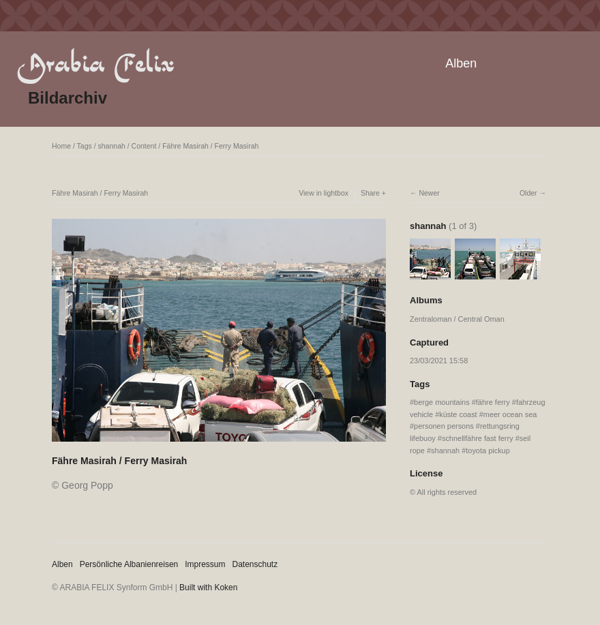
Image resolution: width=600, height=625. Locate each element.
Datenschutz (255, 564)
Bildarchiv (67, 98)
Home (61, 146)
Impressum (205, 564)
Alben (461, 63)
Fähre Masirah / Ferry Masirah (210, 146)
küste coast (458, 414)
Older (528, 193)
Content (144, 146)
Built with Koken (208, 587)
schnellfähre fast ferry (477, 438)
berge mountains (442, 402)
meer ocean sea (510, 414)
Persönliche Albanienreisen (129, 564)
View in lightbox (323, 193)
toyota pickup (488, 450)
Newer (429, 193)
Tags (84, 146)
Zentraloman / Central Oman (457, 319)
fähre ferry (493, 402)
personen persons (444, 426)
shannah (111, 146)
